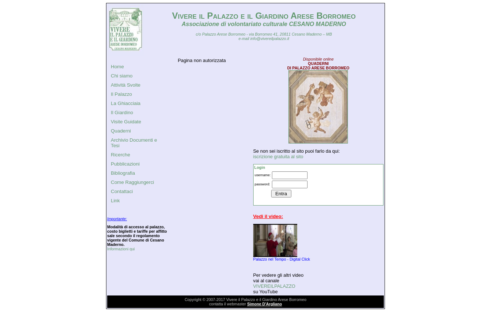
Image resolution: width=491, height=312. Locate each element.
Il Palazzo (121, 94)
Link (115, 200)
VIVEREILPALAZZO (274, 286)
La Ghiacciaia (126, 103)
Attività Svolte (126, 85)
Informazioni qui (121, 249)
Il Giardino (122, 112)
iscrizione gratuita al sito (278, 156)
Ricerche (120, 154)
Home (117, 66)
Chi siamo (121, 76)
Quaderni (121, 131)
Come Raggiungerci (132, 182)
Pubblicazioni (125, 164)
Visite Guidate (126, 121)
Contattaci (122, 191)
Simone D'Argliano (264, 304)
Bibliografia (123, 173)
